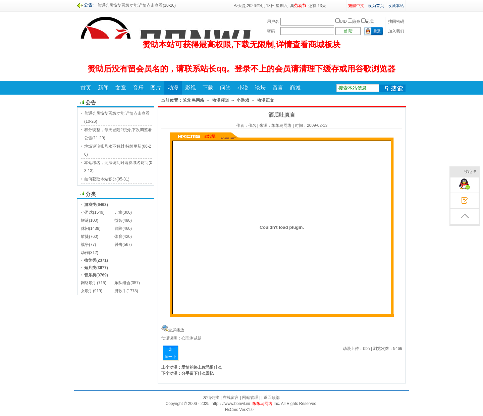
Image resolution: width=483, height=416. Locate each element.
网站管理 (250, 397)
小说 (242, 88)
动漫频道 (220, 100)
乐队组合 (122, 282)
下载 (208, 88)
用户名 (273, 21)
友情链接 (211, 397)
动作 (85, 252)
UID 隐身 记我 (354, 21)
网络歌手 (89, 282)
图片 (155, 88)
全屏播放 (176, 330)
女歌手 (87, 291)
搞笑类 (90, 260)
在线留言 (231, 397)
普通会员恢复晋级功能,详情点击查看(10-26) (136, 5)
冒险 (118, 228)
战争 (85, 244)
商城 (295, 88)
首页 (85, 88)
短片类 (90, 267)
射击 (118, 244)
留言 (277, 88)
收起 (470, 171)
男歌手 (120, 291)
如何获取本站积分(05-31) (106, 179)
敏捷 (85, 236)
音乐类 (90, 275)
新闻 (103, 88)
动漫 (173, 88)
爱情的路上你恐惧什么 (201, 367)
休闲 (85, 228)
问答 (225, 88)
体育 (118, 236)
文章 (120, 88)
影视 (190, 88)
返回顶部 (272, 397)
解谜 (85, 220)
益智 (118, 220)
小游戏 (87, 212)
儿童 (118, 212)
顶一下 (170, 356)
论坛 (260, 88)
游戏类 (90, 204)
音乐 (138, 88)
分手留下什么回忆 (197, 373)
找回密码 (396, 21)
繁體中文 (356, 5)
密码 (271, 31)
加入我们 (396, 31)
